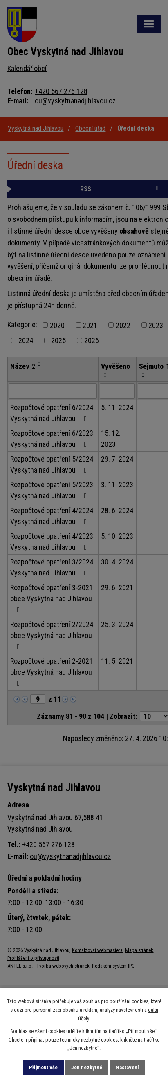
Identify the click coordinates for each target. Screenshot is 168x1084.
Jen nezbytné (86, 1067)
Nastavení (127, 1067)
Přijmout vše (43, 1067)
